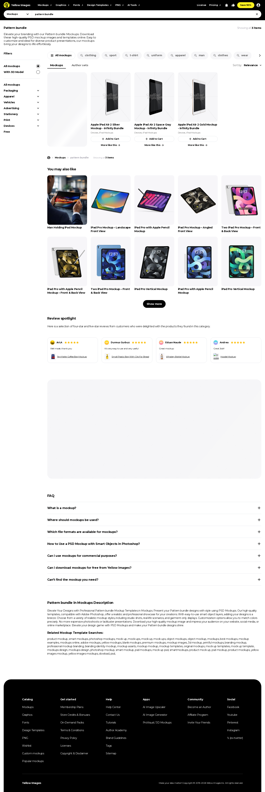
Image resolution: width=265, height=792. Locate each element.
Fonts (25, 722)
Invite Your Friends (199, 722)
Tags (109, 745)
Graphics (27, 714)
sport (110, 55)
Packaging (11, 90)
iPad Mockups (106, 132)
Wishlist (26, 745)
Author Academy (116, 730)
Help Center (113, 707)
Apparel (9, 96)
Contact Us (112, 714)
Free (7, 131)
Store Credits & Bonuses (75, 714)
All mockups (22, 66)
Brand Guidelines (116, 738)
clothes (220, 55)
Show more (154, 304)
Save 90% (245, 5)
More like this (111, 145)
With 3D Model (22, 72)
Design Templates (33, 730)
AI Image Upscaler (154, 707)
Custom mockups (33, 753)
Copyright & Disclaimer (74, 753)
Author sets (80, 65)
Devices (9, 126)
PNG (25, 738)
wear (242, 55)
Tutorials (111, 722)
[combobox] (146, 14)
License (201, 5)
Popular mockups (33, 761)
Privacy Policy (68, 738)
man (199, 55)
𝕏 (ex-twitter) (235, 738)
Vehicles (9, 102)
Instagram (233, 730)
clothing (88, 55)
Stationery (11, 114)
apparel (177, 55)
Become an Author (199, 707)
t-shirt (131, 55)
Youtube (232, 714)
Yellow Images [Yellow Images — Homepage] (31, 783)
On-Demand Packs (72, 722)
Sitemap (111, 753)
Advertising (11, 108)
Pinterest (232, 722)
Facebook (233, 707)
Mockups (56, 65)
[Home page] (48, 157)
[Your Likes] (233, 5)
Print (7, 120)
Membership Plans (71, 707)
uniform (154, 55)
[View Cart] (226, 5)
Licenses (65, 745)
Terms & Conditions (72, 730)
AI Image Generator (155, 714)
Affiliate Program (198, 714)
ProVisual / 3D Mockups (157, 722)
